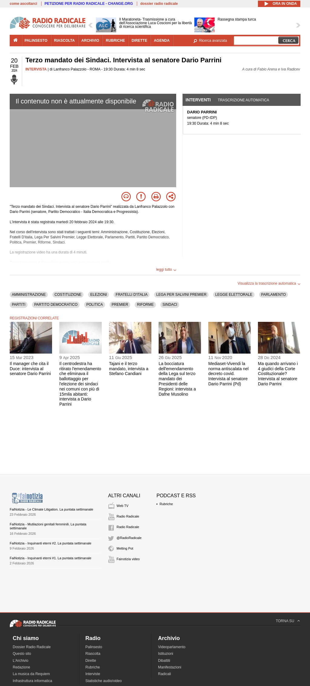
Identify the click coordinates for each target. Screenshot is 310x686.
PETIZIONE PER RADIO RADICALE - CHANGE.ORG (89, 4)
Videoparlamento (172, 647)
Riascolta (92, 654)
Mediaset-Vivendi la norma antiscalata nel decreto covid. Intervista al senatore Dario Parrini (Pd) (228, 373)
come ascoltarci (23, 4)
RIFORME (145, 304)
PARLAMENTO (273, 294)
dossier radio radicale (159, 4)
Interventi (198, 99)
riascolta (64, 40)
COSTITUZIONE (67, 294)
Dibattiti (164, 660)
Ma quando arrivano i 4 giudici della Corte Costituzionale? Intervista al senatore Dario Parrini (278, 373)
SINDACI (170, 304)
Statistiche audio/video (103, 681)
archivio (90, 40)
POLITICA (94, 304)
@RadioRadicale (129, 538)
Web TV (122, 506)
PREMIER (120, 304)
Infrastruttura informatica (32, 681)
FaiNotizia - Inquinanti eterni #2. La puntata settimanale (50, 543)
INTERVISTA (36, 69)
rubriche (115, 40)
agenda (162, 40)
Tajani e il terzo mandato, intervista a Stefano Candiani (128, 368)
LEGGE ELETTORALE (233, 294)
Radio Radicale (128, 516)
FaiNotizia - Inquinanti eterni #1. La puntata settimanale (50, 558)
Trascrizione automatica (243, 100)
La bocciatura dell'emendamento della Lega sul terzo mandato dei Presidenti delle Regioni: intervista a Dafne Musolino (177, 379)
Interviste (92, 674)
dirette (139, 40)
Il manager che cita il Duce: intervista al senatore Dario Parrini (30, 368)
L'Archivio (20, 660)
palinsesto (36, 40)
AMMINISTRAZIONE (29, 294)
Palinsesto (93, 647)
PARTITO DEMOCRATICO (56, 304)
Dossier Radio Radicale (32, 647)
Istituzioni (165, 654)
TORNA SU (285, 621)
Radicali (164, 674)
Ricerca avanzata (213, 40)
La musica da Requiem (31, 674)
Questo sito (22, 654)
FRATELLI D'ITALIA (131, 294)
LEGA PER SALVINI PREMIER (181, 294)
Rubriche (166, 504)
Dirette (90, 660)
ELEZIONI (98, 294)
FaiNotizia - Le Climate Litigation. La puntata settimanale (51, 509)
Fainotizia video (128, 559)
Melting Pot (125, 548)
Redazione (21, 667)
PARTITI (18, 304)
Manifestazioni (169, 667)
